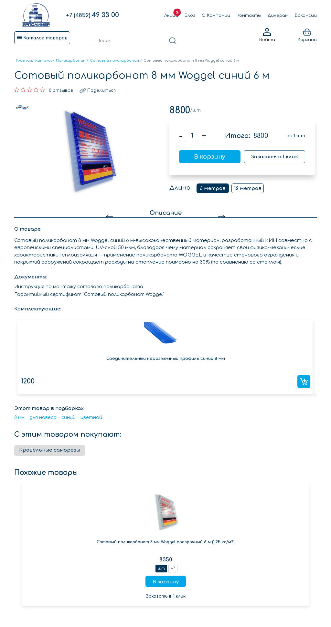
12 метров (248, 188)
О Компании (216, 15)
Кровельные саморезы (49, 450)
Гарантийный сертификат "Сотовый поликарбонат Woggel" (89, 294)
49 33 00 (92, 15)
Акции (171, 15)
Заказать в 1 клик (274, 157)
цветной (91, 417)
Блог (190, 15)
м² (173, 568)
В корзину (209, 156)
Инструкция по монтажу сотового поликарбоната (78, 286)
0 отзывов (61, 90)
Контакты (249, 15)
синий (68, 417)
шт (161, 568)
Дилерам (278, 15)
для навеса (43, 417)
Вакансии (306, 15)
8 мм (19, 417)
